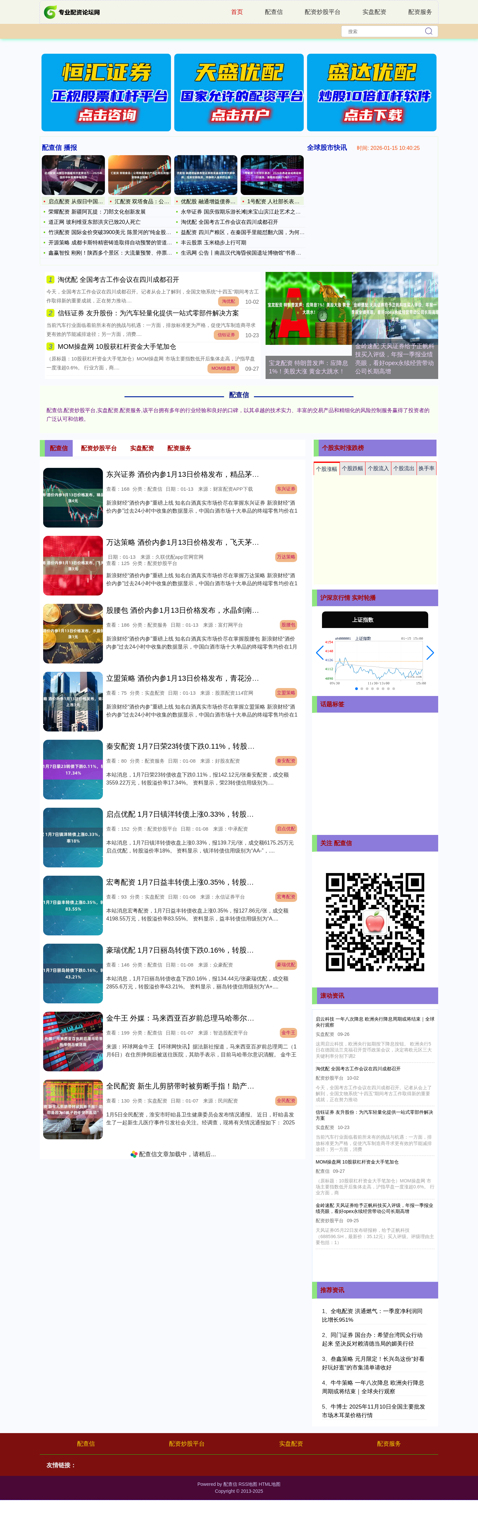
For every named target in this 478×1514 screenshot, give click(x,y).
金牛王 (288, 1032)
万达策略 (286, 556)
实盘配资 (374, 12)
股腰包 (288, 624)
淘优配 (228, 301)
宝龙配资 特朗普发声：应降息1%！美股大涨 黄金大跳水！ (308, 367)
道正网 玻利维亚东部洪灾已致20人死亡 (94, 222)
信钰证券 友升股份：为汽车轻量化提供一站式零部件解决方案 (148, 313)
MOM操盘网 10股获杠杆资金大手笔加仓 (117, 346)
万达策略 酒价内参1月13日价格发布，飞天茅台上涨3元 (195, 542)
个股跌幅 (352, 468)
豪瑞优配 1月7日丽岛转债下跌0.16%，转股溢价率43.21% (199, 950)
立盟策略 (286, 692)
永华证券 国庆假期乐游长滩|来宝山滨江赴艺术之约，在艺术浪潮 (257, 212)
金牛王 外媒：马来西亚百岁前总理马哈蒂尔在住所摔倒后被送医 (209, 1018)
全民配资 (286, 1100)
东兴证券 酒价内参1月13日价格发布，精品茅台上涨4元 (195, 474)
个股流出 (404, 468)
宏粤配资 (286, 896)
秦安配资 (286, 760)
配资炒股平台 (323, 12)
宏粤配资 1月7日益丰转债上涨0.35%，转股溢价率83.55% (199, 882)
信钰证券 (226, 334)
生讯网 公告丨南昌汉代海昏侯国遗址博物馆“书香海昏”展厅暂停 (255, 253)
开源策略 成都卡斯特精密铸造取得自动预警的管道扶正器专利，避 (126, 242)
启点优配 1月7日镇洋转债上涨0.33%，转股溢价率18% (194, 814)
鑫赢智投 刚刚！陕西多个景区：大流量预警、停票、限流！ (118, 253)
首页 (237, 12)
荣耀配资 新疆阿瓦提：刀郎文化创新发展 (96, 212)
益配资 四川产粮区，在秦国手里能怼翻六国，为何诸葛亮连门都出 (258, 232)
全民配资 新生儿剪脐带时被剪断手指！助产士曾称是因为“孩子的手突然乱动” (230, 1086)
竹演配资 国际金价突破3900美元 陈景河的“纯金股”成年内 (116, 232)
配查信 (274, 12)
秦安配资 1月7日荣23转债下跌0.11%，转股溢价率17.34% (200, 746)
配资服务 (420, 12)
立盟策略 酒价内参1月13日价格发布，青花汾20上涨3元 (196, 678)
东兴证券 (286, 488)
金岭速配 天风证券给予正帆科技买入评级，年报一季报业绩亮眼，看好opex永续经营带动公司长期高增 (395, 359)
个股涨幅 (326, 469)
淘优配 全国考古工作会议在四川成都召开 (229, 222)
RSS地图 (247, 1484)
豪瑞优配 (286, 964)
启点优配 (286, 828)
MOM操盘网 (223, 368)
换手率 (427, 468)
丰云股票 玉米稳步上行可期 (213, 242)
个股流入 (378, 468)
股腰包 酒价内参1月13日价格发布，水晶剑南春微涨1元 (195, 610)
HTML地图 (269, 1484)
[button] (319, 653)
